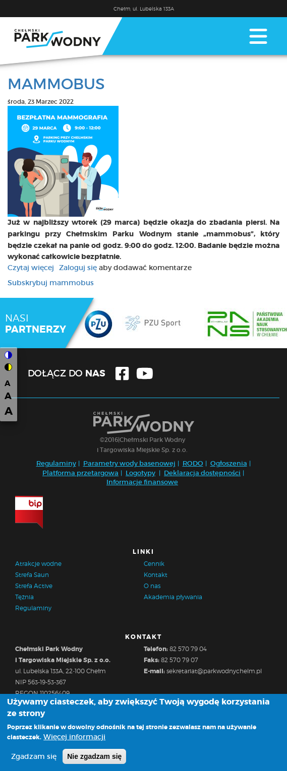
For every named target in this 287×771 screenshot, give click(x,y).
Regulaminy (56, 463)
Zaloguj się (78, 267)
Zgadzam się (33, 757)
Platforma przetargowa (80, 473)
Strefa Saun (32, 575)
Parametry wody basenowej (129, 463)
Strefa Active (33, 586)
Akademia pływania (173, 597)
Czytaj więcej (31, 267)
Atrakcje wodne (38, 563)
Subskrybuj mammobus (51, 282)
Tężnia (24, 597)
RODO (193, 463)
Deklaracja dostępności (202, 473)
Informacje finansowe (142, 482)
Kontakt (155, 575)
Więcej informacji (74, 738)
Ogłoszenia (228, 463)
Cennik (154, 563)
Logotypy (140, 473)
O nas (152, 586)
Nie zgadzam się (94, 758)
